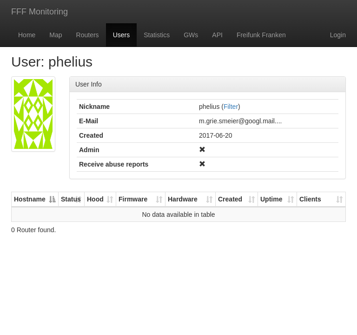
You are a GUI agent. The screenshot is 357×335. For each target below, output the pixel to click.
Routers (87, 35)
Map (55, 35)
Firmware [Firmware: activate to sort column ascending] (133, 199)
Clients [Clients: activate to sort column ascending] (310, 199)
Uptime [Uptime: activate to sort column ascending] (271, 199)
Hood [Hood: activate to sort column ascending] (95, 199)
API (217, 35)
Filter (231, 106)
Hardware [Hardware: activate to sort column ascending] (183, 199)
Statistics (157, 35)
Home (26, 35)
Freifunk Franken (261, 35)
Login (338, 35)
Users (121, 35)
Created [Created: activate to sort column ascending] (230, 199)
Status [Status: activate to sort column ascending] (71, 199)
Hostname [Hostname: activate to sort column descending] (30, 199)
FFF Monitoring (39, 11)
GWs (191, 35)
